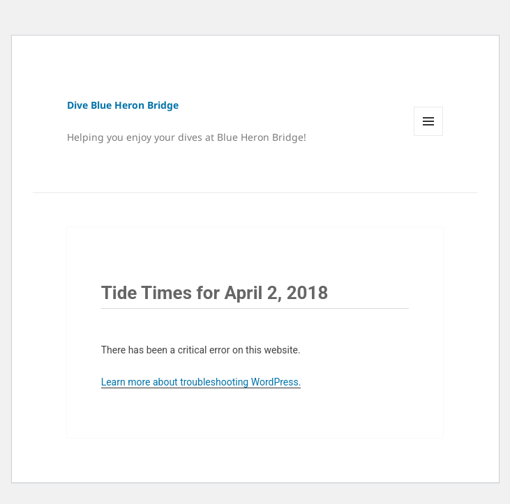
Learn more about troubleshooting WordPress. (201, 382)
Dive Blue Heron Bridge (123, 105)
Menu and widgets (428, 135)
